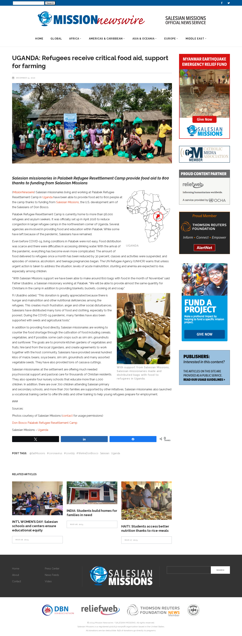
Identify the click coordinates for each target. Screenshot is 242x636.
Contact (16, 581)
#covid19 (69, 453)
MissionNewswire (23, 192)
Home (15, 568)
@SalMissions (37, 453)
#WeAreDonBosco (87, 453)
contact (67, 415)
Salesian (104, 453)
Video (48, 581)
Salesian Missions (67, 202)
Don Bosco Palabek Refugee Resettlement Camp (44, 422)
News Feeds (52, 575)
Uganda (47, 197)
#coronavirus (54, 453)
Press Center (52, 568)
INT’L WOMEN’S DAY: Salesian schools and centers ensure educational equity (35, 526)
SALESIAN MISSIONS (125, 622)
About (15, 575)
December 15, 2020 (25, 78)
